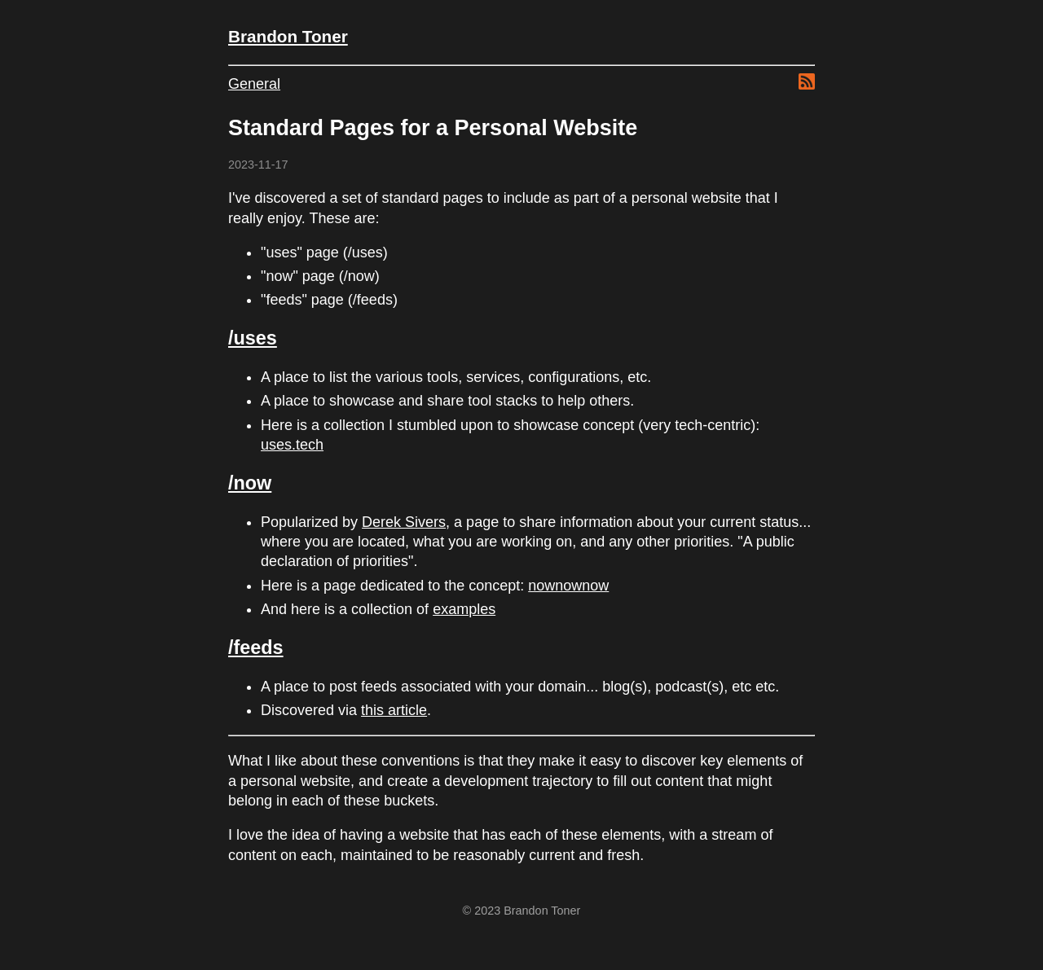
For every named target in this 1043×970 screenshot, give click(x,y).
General (254, 84)
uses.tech (292, 445)
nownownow (568, 585)
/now (249, 483)
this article (394, 710)
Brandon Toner (288, 36)
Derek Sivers (404, 522)
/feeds (256, 647)
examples (464, 609)
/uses (252, 338)
